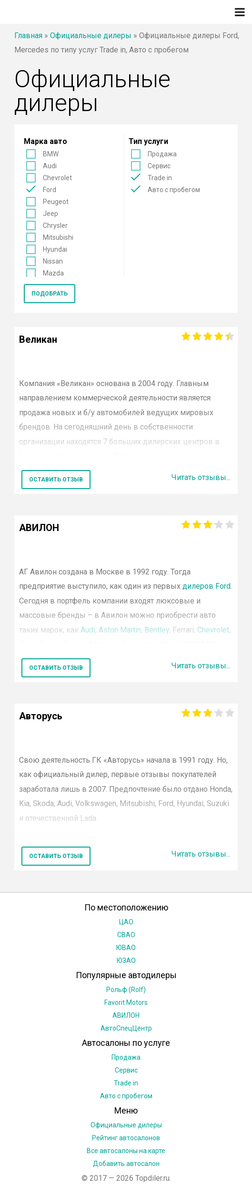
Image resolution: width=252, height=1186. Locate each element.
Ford (49, 190)
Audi (50, 166)
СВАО (126, 935)
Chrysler (55, 225)
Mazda (53, 273)
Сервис (159, 166)
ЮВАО (126, 947)
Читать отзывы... (201, 477)
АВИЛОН (126, 1015)
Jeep (50, 213)
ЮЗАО (126, 960)
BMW (51, 154)
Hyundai (55, 249)
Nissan (53, 261)
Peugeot (56, 201)
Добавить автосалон (126, 1163)
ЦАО (126, 922)
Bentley (156, 629)
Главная (28, 35)
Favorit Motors (126, 1002)
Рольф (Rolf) (126, 989)
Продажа (162, 154)
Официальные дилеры (90, 35)
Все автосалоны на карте (126, 1151)
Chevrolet (57, 178)
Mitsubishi (58, 237)
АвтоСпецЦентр (126, 1028)
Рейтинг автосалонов (126, 1138)
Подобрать (49, 293)
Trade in (160, 178)
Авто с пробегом (174, 190)
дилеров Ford (206, 586)
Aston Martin (120, 629)
